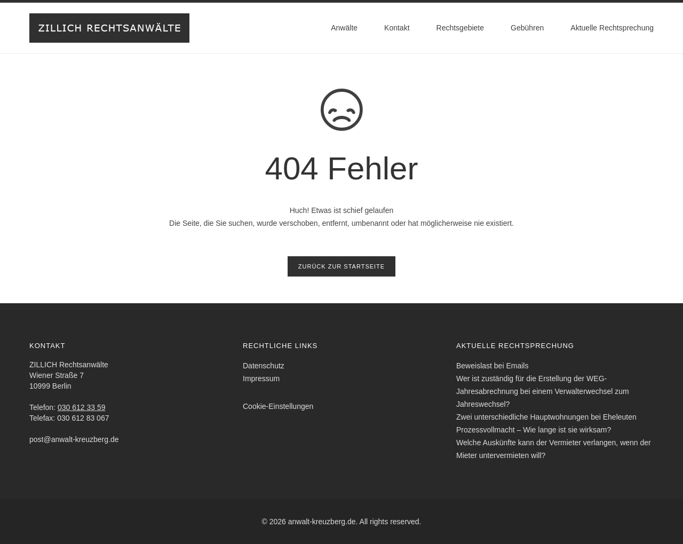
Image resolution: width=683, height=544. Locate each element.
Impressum (261, 378)
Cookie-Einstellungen (278, 406)
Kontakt (396, 27)
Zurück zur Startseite (341, 266)
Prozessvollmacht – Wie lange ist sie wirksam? (533, 429)
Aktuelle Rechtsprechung (612, 27)
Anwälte (344, 27)
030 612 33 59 (82, 407)
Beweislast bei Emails (492, 365)
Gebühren (527, 27)
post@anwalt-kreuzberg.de (74, 439)
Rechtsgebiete (460, 27)
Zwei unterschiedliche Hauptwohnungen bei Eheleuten (546, 417)
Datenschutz (263, 365)
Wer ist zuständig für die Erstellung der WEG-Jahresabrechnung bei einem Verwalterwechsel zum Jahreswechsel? (542, 391)
